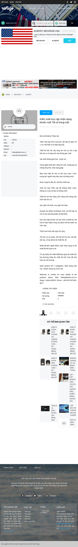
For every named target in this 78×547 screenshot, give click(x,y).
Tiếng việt (46, 112)
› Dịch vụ (27, 516)
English (58, 112)
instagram (50, 496)
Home (6, 94)
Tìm (72, 23)
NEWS (12, 2)
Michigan (40, 41)
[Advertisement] (39, 63)
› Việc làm (27, 512)
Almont (55, 41)
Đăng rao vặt (9, 23)
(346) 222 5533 (64, 528)
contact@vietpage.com (65, 523)
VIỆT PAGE (4, 2)
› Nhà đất (27, 519)
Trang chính (8, 468)
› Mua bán (27, 514)
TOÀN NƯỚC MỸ (21, 8)
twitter (37, 496)
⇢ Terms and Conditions (44, 511)
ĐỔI (69, 41)
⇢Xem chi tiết (8, 531)
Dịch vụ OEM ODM (73, 422)
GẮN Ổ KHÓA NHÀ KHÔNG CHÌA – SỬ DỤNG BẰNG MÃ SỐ (54, 367)
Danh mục (62, 23)
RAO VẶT (19, 2)
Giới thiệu (32, 8)
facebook (26, 496)
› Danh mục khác (29, 521)
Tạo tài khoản (63, 8)
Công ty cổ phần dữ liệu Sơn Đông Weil (54, 413)
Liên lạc (41, 8)
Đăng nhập (73, 8)
